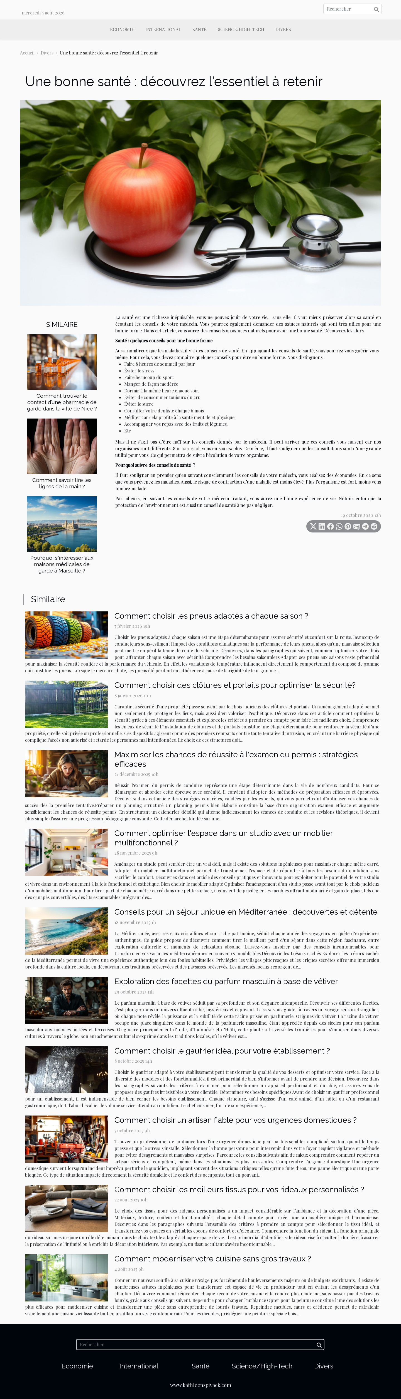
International (163, 29)
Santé (199, 29)
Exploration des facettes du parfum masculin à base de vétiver (226, 981)
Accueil (27, 53)
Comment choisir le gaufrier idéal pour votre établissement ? (222, 1051)
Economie (122, 29)
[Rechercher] (352, 9)
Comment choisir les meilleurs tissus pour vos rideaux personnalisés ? (239, 1189)
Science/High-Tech (241, 29)
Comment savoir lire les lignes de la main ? (62, 483)
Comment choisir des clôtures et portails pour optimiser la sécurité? (235, 685)
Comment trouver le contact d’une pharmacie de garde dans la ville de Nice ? (62, 402)
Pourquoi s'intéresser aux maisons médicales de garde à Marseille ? (62, 564)
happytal (190, 448)
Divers (283, 29)
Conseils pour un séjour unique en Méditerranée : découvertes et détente (246, 912)
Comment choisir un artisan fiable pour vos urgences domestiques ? (235, 1120)
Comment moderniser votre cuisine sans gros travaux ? (212, 1258)
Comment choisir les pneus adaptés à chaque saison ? (211, 616)
